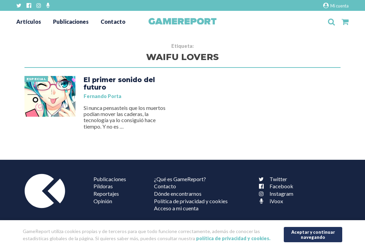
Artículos (28, 21)
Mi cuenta (336, 5)
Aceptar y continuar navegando (313, 234)
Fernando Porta (102, 96)
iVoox (269, 201)
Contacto (113, 21)
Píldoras (103, 186)
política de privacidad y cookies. (233, 238)
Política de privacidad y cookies (191, 201)
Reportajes (106, 193)
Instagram (274, 193)
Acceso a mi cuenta (176, 208)
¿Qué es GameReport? (180, 179)
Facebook (274, 186)
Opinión (102, 201)
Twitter (271, 179)
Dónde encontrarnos (178, 193)
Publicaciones (71, 21)
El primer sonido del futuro (119, 83)
